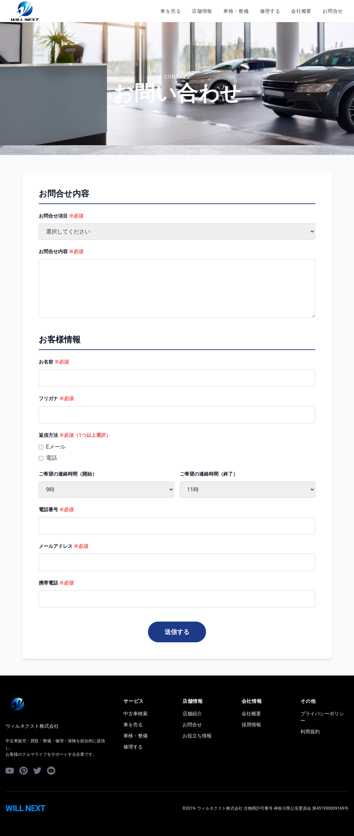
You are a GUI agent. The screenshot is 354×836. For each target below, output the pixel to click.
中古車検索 (135, 713)
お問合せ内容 (61, 251)
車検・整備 (236, 11)
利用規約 (310, 731)
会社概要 (301, 11)
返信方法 (75, 435)
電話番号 (56, 509)
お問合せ (333, 11)
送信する (177, 631)
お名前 (54, 362)
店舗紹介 (192, 713)
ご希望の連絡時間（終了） (209, 474)
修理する (270, 11)
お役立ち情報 (197, 735)
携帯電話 (56, 583)
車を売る (170, 11)
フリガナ (56, 398)
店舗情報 (202, 11)
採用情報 (251, 724)
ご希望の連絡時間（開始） (68, 474)
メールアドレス (63, 546)
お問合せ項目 (61, 216)
